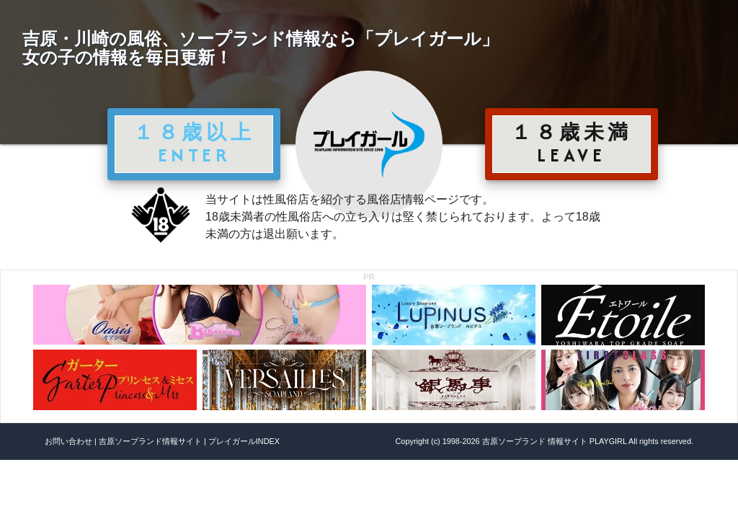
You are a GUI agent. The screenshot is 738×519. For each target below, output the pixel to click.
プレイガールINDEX (244, 441)
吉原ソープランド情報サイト (150, 441)
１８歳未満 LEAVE (571, 143)
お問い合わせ (68, 441)
